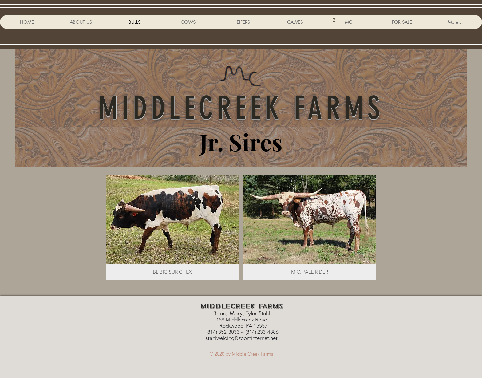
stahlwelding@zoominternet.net (242, 338)
